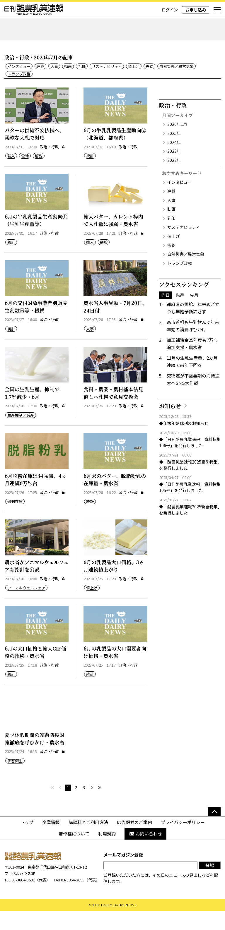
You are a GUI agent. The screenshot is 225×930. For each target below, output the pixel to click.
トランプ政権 (19, 93)
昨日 (165, 314)
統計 (90, 175)
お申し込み (195, 10)
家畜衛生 (15, 780)
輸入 (11, 175)
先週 (180, 314)
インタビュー (19, 85)
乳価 (82, 85)
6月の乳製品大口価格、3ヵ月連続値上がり (113, 584)
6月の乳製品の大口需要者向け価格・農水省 (114, 671)
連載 (40, 85)
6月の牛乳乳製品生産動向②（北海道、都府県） (114, 152)
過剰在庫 (15, 521)
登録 (209, 884)
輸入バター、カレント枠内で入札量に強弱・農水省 (113, 239)
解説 (38, 175)
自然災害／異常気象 (176, 85)
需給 (149, 85)
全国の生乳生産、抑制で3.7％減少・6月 (32, 412)
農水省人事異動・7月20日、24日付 (115, 325)
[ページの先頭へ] (214, 830)
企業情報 (51, 841)
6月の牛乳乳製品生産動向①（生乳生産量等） (36, 239)
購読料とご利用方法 (88, 841)
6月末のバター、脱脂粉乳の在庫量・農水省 (114, 498)
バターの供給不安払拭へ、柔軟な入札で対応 (34, 152)
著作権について (74, 853)
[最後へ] (100, 807)
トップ (26, 841)
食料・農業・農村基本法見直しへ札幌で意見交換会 (113, 412)
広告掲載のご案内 (134, 841)
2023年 (174, 170)
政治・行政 (52, 166)
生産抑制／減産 (20, 434)
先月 (194, 314)
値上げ (133, 85)
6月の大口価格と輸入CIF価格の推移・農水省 (35, 671)
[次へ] (92, 807)
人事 (54, 85)
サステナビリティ (107, 85)
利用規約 (107, 853)
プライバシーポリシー (183, 841)
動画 (68, 85)
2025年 (174, 152)
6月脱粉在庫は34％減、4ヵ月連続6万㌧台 (36, 498)
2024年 (174, 161)
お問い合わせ (145, 853)
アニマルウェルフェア (26, 607)
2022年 (174, 179)
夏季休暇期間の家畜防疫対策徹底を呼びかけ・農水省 (34, 757)
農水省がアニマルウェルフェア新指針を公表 (37, 584)
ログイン (169, 10)
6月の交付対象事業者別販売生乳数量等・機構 (36, 325)
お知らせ (170, 425)
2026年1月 (177, 143)
